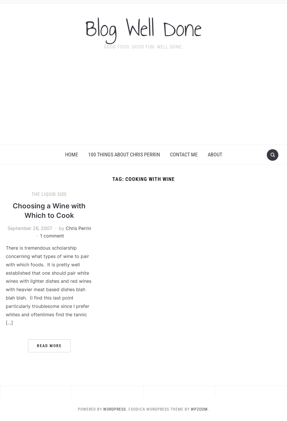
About (215, 154)
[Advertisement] (143, 101)
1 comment (52, 236)
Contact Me (184, 154)
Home (71, 154)
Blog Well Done (143, 28)
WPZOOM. (200, 409)
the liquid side (49, 194)
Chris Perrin (78, 228)
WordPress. (115, 409)
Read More (49, 345)
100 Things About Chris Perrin (124, 154)
